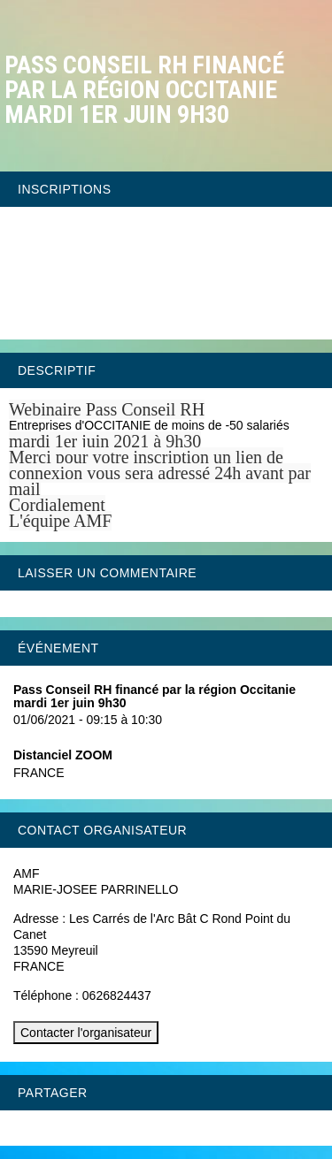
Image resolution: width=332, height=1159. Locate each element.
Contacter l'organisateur (85, 1033)
